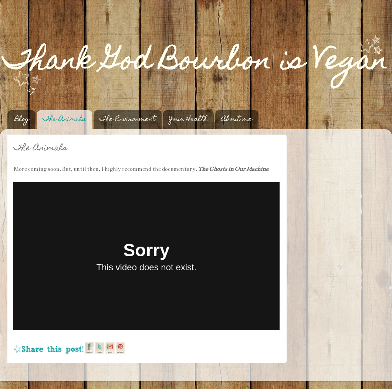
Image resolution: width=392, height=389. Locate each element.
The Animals (64, 119)
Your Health (188, 119)
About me (236, 119)
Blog (22, 119)
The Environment (127, 119)
